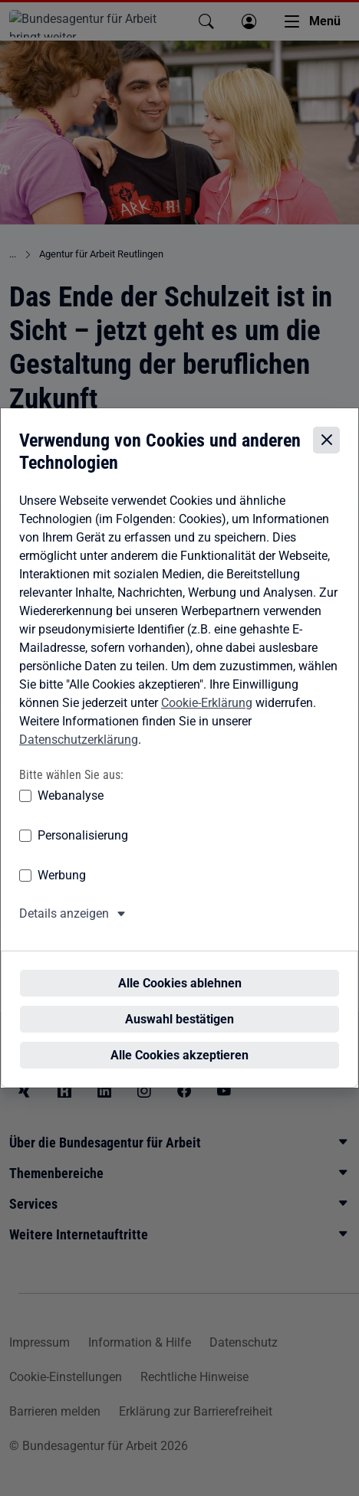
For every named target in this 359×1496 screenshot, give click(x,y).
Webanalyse (71, 810)
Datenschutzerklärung (78, 754)
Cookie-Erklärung (206, 717)
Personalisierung (83, 850)
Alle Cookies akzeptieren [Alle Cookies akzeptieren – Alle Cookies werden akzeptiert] (184, 1041)
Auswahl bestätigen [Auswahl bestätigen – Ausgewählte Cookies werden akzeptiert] (184, 1005)
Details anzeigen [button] (64, 928)
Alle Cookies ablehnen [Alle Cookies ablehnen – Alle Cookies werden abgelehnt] (184, 969)
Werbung (62, 889)
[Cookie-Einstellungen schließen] (326, 453)
